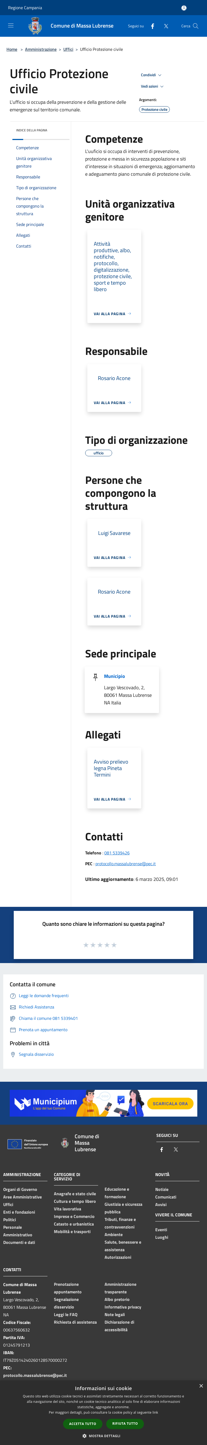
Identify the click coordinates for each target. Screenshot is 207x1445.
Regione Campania (25, 7)
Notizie (161, 1189)
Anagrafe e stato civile (75, 1193)
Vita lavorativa (67, 1209)
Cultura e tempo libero (75, 1201)
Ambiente (114, 1234)
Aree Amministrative (22, 1197)
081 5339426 (117, 853)
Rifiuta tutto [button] (125, 1423)
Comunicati (165, 1197)
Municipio (114, 676)
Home (11, 49)
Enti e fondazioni (19, 1212)
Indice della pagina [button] (31, 130)
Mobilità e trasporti (72, 1231)
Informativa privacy (123, 1307)
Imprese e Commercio (74, 1216)
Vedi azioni (153, 86)
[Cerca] (195, 26)
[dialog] (103, 1412)
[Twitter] (163, 25)
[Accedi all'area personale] (184, 8)
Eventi (161, 1229)
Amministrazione (41, 49)
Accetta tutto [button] (82, 1423)
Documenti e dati (19, 1242)
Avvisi (161, 1204)
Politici (9, 1219)
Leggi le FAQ (65, 1314)
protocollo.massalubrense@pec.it (125, 863)
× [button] (201, 1386)
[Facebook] (150, 25)
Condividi (152, 75)
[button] (103, 1436)
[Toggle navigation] (11, 25)
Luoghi (161, 1237)
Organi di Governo (20, 1189)
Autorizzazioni (118, 1257)
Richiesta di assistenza (75, 1322)
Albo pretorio (117, 1299)
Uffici (68, 49)
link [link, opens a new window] (155, 1412)
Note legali (115, 1314)
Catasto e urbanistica (74, 1224)
